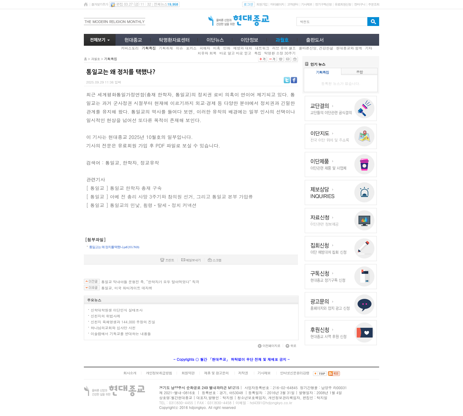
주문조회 (373, 4)
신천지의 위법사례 (105, 315)
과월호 (95, 59)
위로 (291, 345)
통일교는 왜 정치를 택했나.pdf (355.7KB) (114, 247)
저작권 (243, 372)
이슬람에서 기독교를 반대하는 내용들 (121, 333)
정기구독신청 (323, 4)
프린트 (167, 260)
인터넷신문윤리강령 (294, 372)
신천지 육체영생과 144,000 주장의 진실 (123, 321)
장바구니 (359, 4)
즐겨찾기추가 (99, 4)
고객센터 (292, 4)
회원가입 (261, 4)
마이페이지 (277, 4)
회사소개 (129, 372)
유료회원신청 (343, 4)
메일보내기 (191, 260)
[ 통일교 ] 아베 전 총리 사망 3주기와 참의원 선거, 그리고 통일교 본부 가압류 (169, 196)
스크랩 (214, 260)
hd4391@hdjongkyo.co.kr (271, 402)
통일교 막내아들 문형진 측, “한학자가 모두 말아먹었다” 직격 (150, 281)
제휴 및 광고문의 (216, 372)
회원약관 (187, 372)
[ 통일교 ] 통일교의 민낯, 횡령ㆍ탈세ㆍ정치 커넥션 (141, 205)
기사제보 (306, 4)
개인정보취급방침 (159, 372)
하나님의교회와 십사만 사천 (113, 327)
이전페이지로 (269, 345)
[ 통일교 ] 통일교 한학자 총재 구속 (124, 188)
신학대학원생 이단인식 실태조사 (117, 309)
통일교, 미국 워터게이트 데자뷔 (126, 288)
